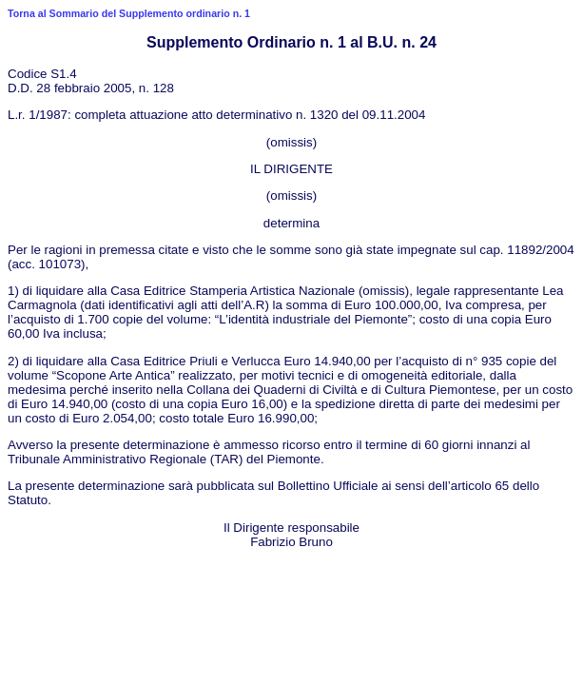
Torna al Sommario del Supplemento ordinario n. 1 (129, 13)
